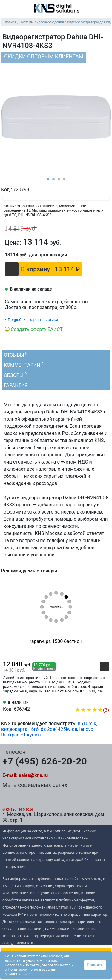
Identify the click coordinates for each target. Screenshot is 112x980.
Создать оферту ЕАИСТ (37, 329)
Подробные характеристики (33, 319)
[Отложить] (90, 241)
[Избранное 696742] (104, 701)
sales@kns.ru (33, 775)
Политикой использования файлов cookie (30, 971)
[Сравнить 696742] (94, 701)
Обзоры (15, 375)
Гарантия (16, 385)
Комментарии (23, 365)
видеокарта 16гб (20, 729)
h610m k (87, 723)
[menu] (6, 8)
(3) (92, 710)
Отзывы (15, 355)
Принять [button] (95, 964)
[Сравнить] (102, 241)
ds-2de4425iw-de (59, 729)
